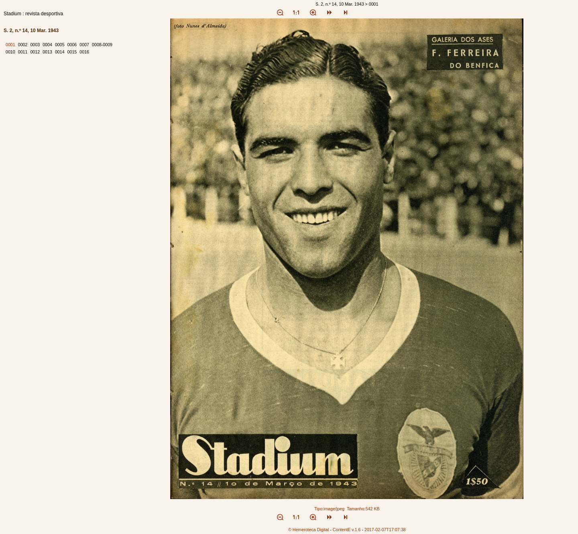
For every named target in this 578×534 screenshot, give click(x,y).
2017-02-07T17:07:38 (385, 529)
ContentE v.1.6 (347, 529)
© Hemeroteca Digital (308, 529)
